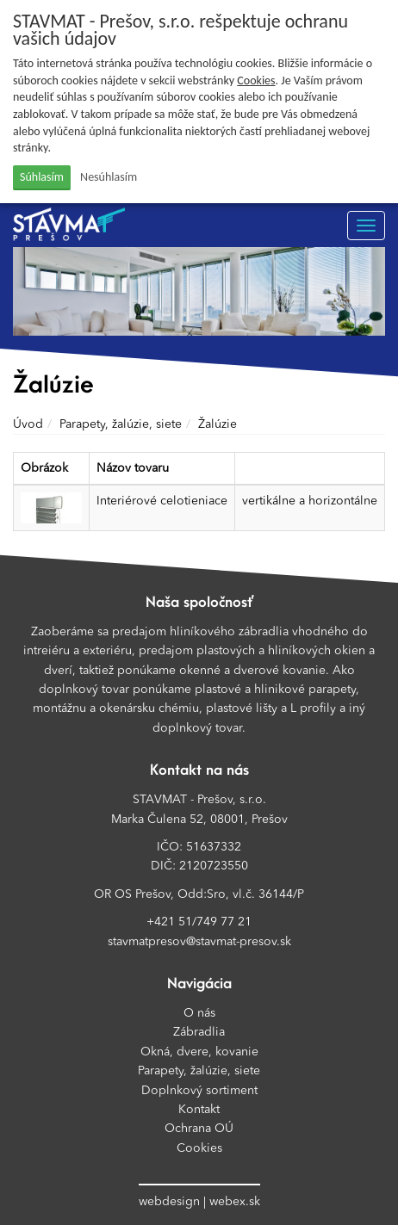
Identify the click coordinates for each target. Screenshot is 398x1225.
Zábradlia (199, 1032)
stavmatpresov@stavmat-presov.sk (199, 942)
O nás (199, 1013)
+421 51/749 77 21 (199, 922)
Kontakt (199, 1110)
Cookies (256, 80)
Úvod (28, 424)
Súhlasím (42, 177)
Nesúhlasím (108, 177)
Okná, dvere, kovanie (199, 1052)
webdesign (169, 1202)
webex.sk (234, 1202)
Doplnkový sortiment (199, 1091)
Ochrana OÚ (199, 1129)
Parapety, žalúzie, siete (120, 424)
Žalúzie (217, 424)
